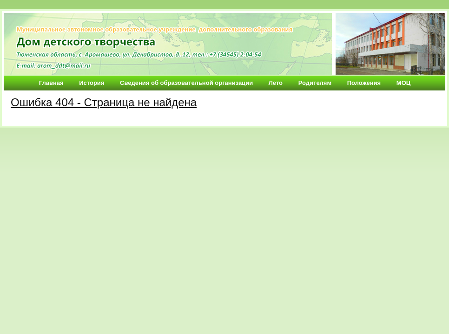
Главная (51, 82)
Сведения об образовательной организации (186, 82)
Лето (276, 82)
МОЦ (403, 82)
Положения (364, 82)
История (91, 82)
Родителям (314, 82)
